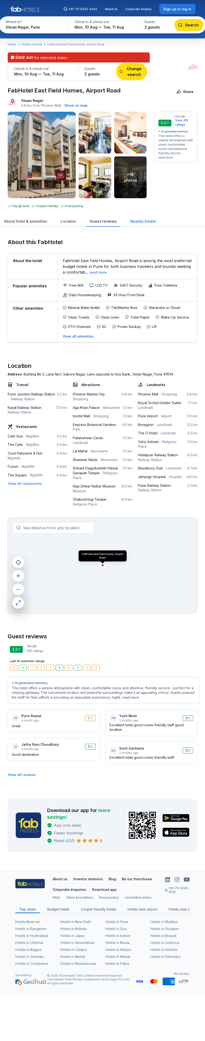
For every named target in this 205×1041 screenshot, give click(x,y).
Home (12, 44)
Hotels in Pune (32, 44)
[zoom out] (18, 589)
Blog (112, 879)
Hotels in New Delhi (75, 922)
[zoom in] (18, 576)
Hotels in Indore (118, 936)
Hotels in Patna (117, 963)
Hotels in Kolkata (73, 929)
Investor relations (88, 879)
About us (111, 9)
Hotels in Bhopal (163, 936)
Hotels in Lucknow (164, 943)
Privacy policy (109, 897)
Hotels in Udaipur (73, 950)
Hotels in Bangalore (30, 929)
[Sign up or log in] (177, 9)
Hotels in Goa (116, 929)
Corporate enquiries (69, 889)
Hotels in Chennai (29, 943)
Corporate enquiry (138, 9)
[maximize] (18, 603)
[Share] (185, 92)
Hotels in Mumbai (163, 922)
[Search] (188, 25)
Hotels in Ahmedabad (77, 943)
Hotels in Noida (118, 943)
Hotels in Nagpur (28, 950)
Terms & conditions (79, 897)
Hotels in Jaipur (72, 936)
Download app (104, 889)
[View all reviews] (22, 775)
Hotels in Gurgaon (164, 929)
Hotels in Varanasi (29, 957)
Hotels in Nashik (73, 957)
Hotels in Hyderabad (31, 936)
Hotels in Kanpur (118, 950)
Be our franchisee (137, 879)
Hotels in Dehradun (165, 957)
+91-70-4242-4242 (80, 9)
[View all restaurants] (25, 483)
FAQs (56, 897)
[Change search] (131, 71)
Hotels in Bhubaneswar (78, 963)
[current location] (18, 562)
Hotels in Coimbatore (32, 963)
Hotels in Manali (118, 957)
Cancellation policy (137, 897)
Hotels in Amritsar (164, 950)
